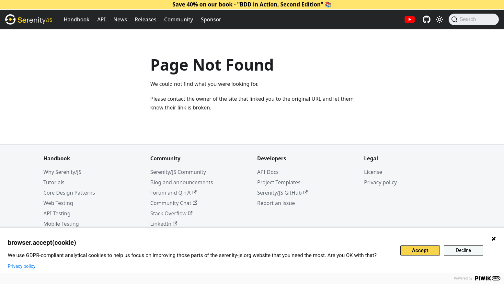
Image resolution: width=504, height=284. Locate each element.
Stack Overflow (171, 213)
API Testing (57, 213)
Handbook (77, 19)
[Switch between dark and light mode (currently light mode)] (439, 19)
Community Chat (173, 203)
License (373, 172)
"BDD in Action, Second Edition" (280, 4)
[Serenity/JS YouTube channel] (410, 19)
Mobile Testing (61, 223)
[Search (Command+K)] (474, 19)
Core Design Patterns (69, 192)
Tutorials (53, 182)
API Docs (268, 172)
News (120, 19)
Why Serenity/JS (62, 172)
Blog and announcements (181, 182)
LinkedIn (163, 223)
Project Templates (279, 182)
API (101, 19)
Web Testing (58, 203)
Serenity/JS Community (178, 172)
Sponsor (211, 19)
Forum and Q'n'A (173, 192)
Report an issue (276, 203)
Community (178, 19)
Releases (145, 19)
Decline (463, 250)
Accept (420, 250)
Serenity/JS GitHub (282, 192)
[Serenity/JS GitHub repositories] (426, 19)
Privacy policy (380, 182)
